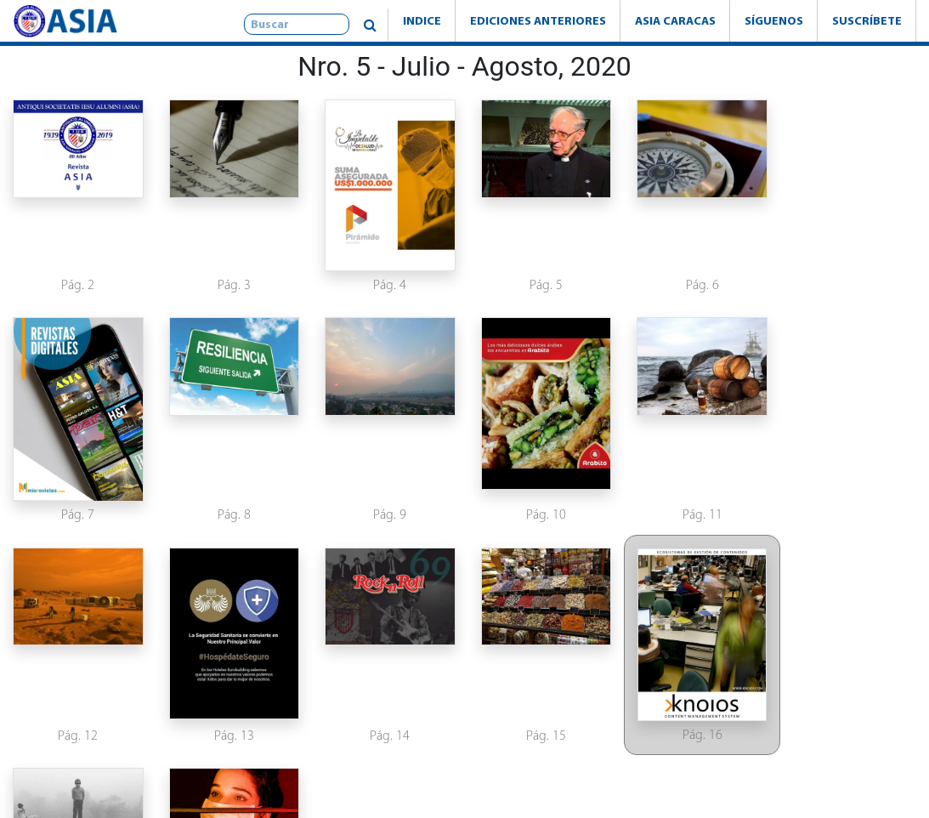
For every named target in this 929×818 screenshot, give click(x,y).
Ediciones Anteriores (538, 20)
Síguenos (774, 20)
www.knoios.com (697, 778)
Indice (422, 20)
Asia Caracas (675, 20)
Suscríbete (867, 20)
